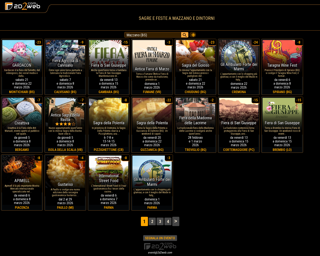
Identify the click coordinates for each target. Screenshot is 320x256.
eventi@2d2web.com (160, 252)
